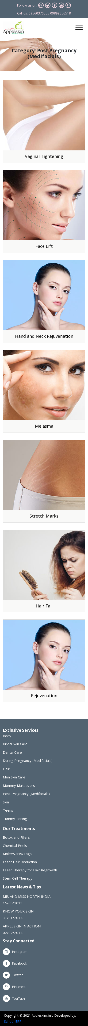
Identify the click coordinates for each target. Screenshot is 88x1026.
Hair (6, 769)
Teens (8, 810)
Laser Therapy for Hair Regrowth (30, 870)
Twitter (13, 975)
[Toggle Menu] (79, 28)
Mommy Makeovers (19, 785)
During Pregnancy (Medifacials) (28, 760)
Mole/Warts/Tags (17, 854)
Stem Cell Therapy (17, 878)
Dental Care (12, 752)
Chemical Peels (15, 845)
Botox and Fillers (16, 837)
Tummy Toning (15, 818)
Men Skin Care (14, 777)
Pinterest (14, 986)
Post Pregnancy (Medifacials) (26, 793)
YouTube (14, 998)
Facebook (15, 963)
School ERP (12, 1021)
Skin (6, 802)
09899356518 (60, 13)
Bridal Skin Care (15, 744)
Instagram (15, 951)
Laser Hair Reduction (20, 862)
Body (7, 735)
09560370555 (39, 13)
